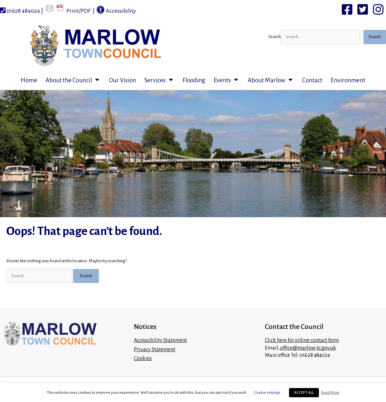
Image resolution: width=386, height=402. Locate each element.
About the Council (75, 80)
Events (229, 80)
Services (161, 80)
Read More (330, 392)
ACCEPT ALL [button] (304, 393)
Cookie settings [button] (267, 392)
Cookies (143, 358)
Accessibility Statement (160, 340)
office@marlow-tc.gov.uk (307, 348)
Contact (312, 80)
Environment (348, 80)
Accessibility (116, 10)
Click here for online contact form (302, 340)
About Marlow (273, 80)
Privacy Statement (154, 349)
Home (29, 80)
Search (274, 36)
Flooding (194, 80)
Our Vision (122, 80)
